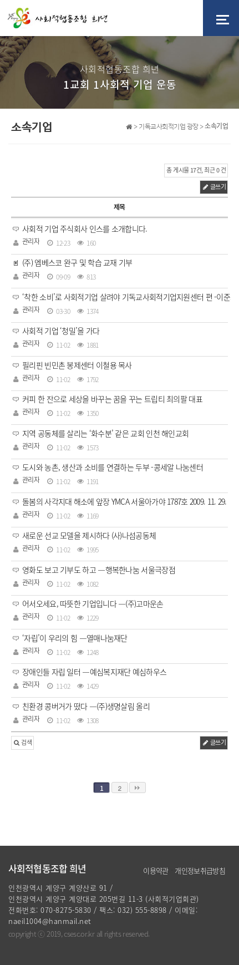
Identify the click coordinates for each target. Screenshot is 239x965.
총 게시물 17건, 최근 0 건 (196, 170)
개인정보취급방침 (200, 870)
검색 (22, 742)
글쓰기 (214, 186)
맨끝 (137, 787)
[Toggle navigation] (221, 18)
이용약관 (155, 870)
